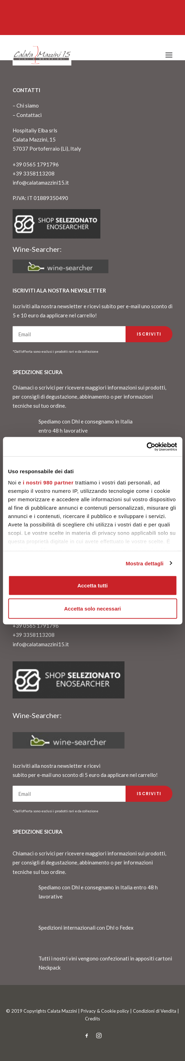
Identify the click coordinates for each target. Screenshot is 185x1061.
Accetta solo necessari (92, 608)
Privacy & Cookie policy (105, 1011)
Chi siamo (27, 105)
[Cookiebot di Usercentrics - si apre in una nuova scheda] (146, 446)
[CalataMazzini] (42, 55)
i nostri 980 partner (48, 482)
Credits (92, 1018)
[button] (169, 55)
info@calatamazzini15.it (41, 182)
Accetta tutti (92, 585)
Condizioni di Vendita (154, 1011)
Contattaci (29, 115)
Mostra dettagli (144, 563)
